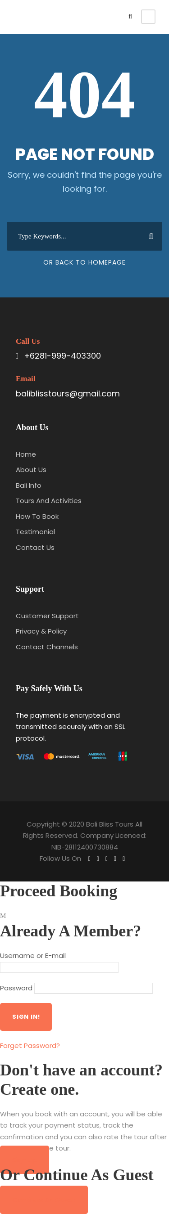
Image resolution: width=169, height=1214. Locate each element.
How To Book (37, 516)
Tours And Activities (49, 500)
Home (26, 454)
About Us (31, 469)
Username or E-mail (33, 955)
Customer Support (47, 615)
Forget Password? (30, 1045)
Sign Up (24, 1160)
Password (16, 988)
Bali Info (28, 485)
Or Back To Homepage (84, 262)
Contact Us (35, 547)
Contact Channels (47, 647)
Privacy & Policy (41, 631)
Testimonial (35, 531)
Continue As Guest (44, 1200)
